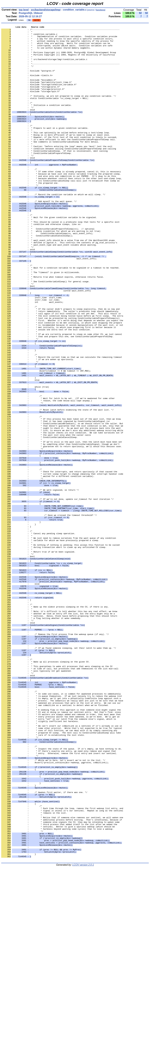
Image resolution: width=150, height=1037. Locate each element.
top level (24, 9)
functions (100, 10)
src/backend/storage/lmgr (46, 9)
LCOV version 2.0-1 (83, 1031)
